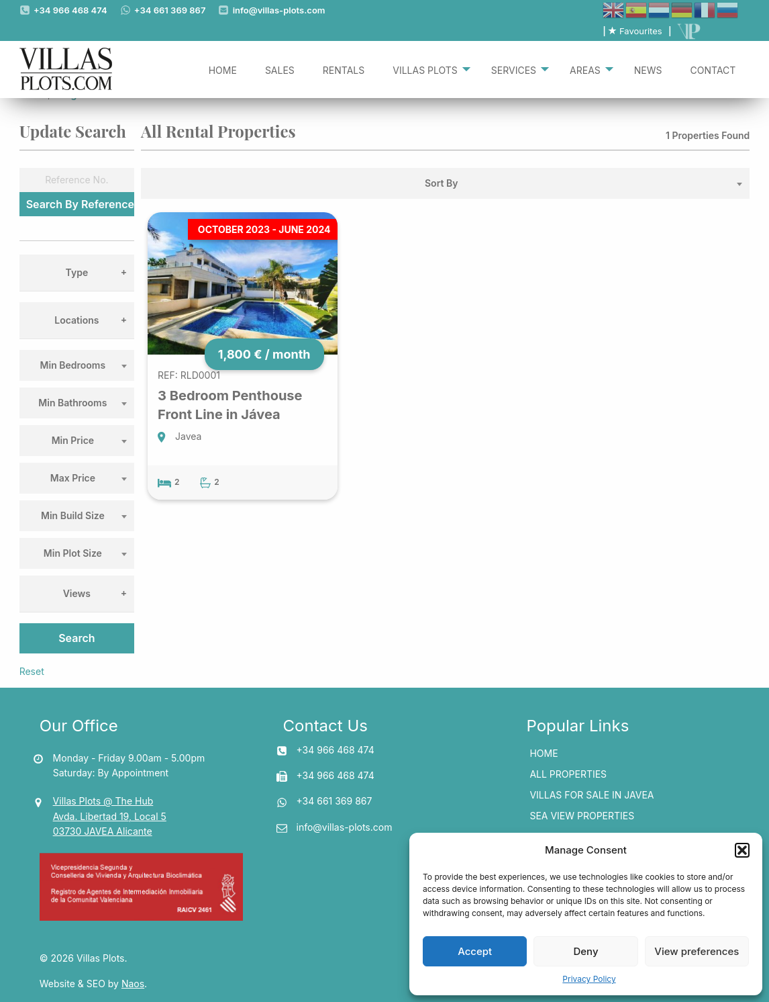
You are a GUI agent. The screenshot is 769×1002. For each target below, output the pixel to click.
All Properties (568, 774)
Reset (31, 671)
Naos (132, 983)
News (648, 69)
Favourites (635, 31)
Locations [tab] (76, 320)
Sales (280, 69)
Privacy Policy (588, 979)
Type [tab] (77, 272)
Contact (713, 69)
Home (223, 69)
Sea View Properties (581, 815)
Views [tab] (77, 593)
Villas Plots (425, 69)
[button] (742, 850)
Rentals (343, 69)
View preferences (696, 951)
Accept (475, 951)
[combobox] (76, 365)
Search (76, 638)
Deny (585, 951)
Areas (585, 69)
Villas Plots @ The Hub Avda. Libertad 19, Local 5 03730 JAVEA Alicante (109, 816)
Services (513, 69)
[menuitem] (223, 69)
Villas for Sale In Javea (591, 795)
